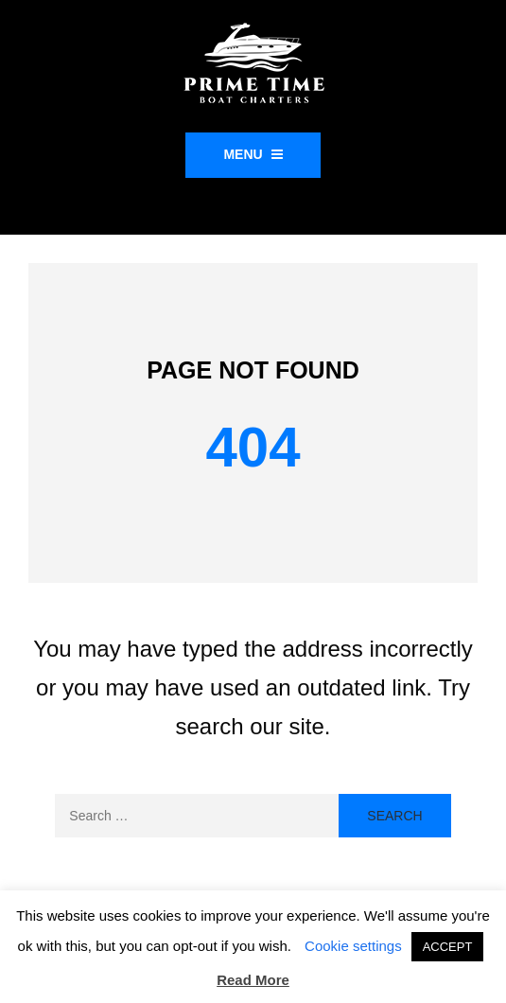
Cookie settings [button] (353, 946)
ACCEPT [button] (448, 947)
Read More (253, 980)
